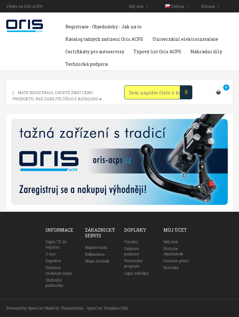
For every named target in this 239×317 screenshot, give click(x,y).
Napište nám (96, 247)
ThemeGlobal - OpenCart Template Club (94, 307)
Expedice (53, 260)
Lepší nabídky (136, 273)
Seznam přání (176, 260)
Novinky (171, 267)
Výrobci (131, 241)
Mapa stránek (97, 260)
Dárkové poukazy (131, 251)
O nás (50, 253)
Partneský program (133, 263)
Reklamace (95, 254)
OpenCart (36, 307)
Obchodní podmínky (54, 282)
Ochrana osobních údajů (58, 270)
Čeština (176, 6)
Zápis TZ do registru (56, 244)
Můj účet (138, 6)
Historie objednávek (173, 251)
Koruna (210, 6)
